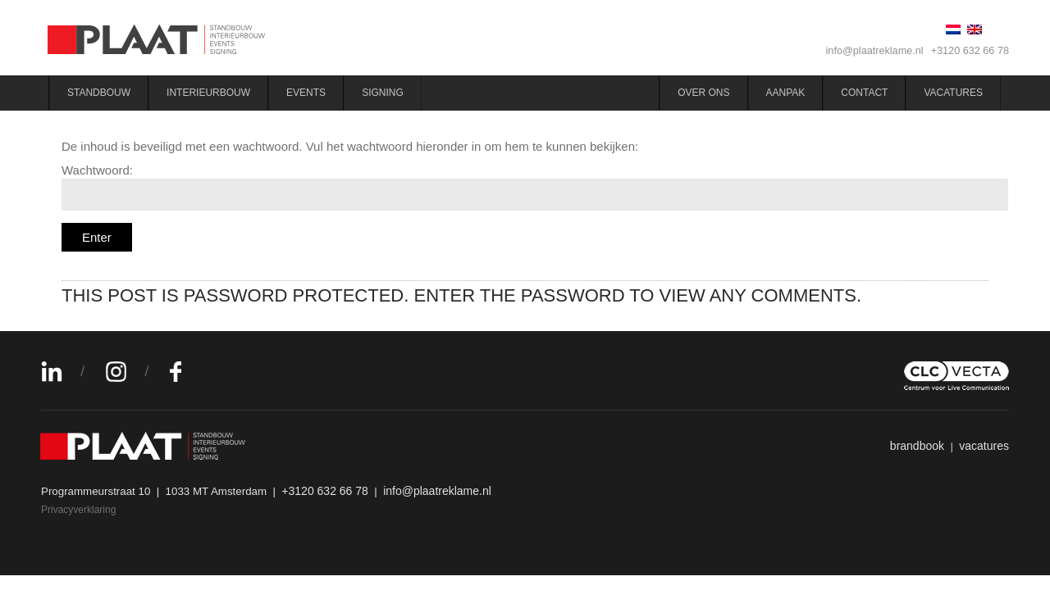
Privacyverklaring (78, 509)
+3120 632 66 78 (970, 51)
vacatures (984, 445)
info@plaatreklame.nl (875, 51)
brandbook (917, 445)
